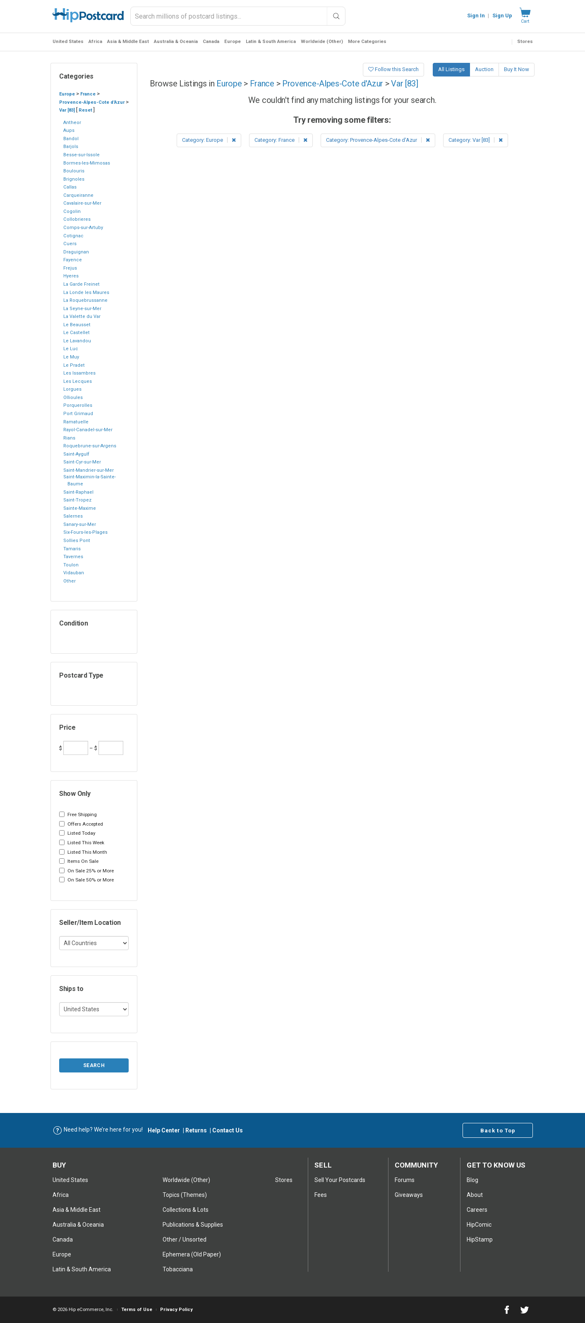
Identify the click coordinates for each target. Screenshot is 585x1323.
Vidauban (73, 573)
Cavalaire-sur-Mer (82, 203)
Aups (68, 130)
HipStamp (480, 1239)
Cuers (70, 243)
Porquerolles (77, 405)
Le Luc (70, 348)
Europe (232, 41)
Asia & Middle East (128, 41)
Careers (477, 1209)
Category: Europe (209, 140)
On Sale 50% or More (86, 880)
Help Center (164, 1130)
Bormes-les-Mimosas (86, 163)
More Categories (367, 41)
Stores (525, 41)
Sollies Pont (76, 540)
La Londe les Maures (86, 292)
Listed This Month (83, 852)
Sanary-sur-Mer (79, 524)
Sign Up (502, 15)
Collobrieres (77, 219)
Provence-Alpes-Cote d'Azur (92, 102)
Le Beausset (77, 324)
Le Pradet (74, 365)
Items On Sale (78, 861)
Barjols (70, 146)
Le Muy (71, 357)
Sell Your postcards (339, 1180)
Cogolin (72, 211)
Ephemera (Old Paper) (192, 1254)
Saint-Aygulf (76, 454)
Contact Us (227, 1130)
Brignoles (73, 179)
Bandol (71, 138)
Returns (196, 1130)
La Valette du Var (82, 316)
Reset (85, 110)
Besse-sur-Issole (81, 155)
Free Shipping (78, 814)
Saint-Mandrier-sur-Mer (88, 470)
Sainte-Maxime (79, 508)
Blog (472, 1180)
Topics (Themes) (185, 1195)
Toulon (71, 565)
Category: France (280, 140)
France (88, 94)
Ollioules (73, 397)
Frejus (70, 268)
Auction (484, 69)
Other (69, 581)
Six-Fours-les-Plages (85, 532)
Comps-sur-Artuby (83, 227)
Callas (70, 187)
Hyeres (71, 276)
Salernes (73, 516)
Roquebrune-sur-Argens (89, 446)
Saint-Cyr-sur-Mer (82, 462)
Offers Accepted (81, 824)
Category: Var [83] (475, 140)
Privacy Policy (176, 1309)
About (475, 1195)
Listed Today (77, 833)
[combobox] (238, 16)
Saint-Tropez (77, 500)
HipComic (479, 1224)
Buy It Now (516, 69)
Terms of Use (136, 1309)
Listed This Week (81, 842)
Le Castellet (76, 332)
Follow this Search (393, 69)
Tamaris (72, 549)
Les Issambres (79, 373)
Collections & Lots (186, 1209)
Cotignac (73, 236)
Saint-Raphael (78, 492)
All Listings (451, 69)
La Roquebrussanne (85, 300)
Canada (211, 41)
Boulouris (73, 171)
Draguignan (76, 252)
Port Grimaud (78, 413)
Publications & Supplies (193, 1224)
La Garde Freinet (81, 284)
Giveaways (409, 1195)
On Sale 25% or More (86, 871)
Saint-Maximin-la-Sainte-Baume (89, 480)
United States (68, 41)
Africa (95, 41)
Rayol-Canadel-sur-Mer (88, 429)
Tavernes (73, 556)
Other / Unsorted (184, 1239)
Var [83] (67, 110)
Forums (405, 1180)
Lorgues (72, 389)
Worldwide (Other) (322, 41)
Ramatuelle (76, 422)
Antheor (72, 122)
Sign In (476, 15)
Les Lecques (77, 381)
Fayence (72, 260)
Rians (69, 438)
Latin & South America (271, 41)
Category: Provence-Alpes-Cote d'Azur (378, 140)
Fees (320, 1195)
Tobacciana (178, 1269)
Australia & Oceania (176, 41)
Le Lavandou (77, 341)
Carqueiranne (78, 195)
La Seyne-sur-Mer (82, 308)
